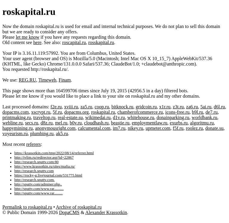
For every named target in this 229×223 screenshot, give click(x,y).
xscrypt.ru (40, 112)
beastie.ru (120, 122)
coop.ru (102, 106)
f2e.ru (56, 106)
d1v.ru (119, 117)
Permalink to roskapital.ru (27, 207)
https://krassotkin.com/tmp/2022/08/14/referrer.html (54, 153)
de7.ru (211, 112)
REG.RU (27, 79)
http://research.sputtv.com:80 (36, 162)
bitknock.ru (122, 106)
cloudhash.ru (96, 122)
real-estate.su (70, 117)
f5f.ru (178, 128)
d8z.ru (46, 122)
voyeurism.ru (15, 133)
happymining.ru (17, 128)
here (37, 42)
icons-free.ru (177, 112)
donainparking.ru (173, 117)
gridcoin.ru (146, 106)
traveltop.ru (44, 117)
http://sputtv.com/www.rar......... (38, 193)
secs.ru (31, 122)
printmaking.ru (16, 117)
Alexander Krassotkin (106, 212)
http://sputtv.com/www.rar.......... (39, 189)
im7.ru (119, 128)
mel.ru (61, 122)
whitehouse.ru (140, 117)
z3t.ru (178, 106)
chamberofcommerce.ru (140, 112)
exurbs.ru (179, 122)
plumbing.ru (42, 133)
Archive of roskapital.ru (78, 207)
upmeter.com (158, 128)
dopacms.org (76, 112)
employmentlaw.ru (149, 122)
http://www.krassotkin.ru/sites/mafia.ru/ (44, 166)
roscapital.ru (74, 42)
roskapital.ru (103, 112)
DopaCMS (69, 212)
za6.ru (192, 106)
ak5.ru (62, 133)
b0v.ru (76, 122)
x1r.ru (165, 106)
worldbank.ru (204, 117)
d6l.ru (219, 106)
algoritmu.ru (202, 122)
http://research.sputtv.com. (34, 180)
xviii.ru (71, 106)
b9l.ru (197, 112)
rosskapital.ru (101, 42)
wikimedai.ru (98, 117)
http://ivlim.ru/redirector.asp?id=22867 (44, 157)
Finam (65, 79)
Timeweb (47, 79)
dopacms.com (15, 112)
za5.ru (86, 106)
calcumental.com (94, 128)
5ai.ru (205, 106)
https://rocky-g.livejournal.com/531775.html (48, 175)
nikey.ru (135, 128)
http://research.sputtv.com (34, 171)
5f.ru (57, 112)
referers (33, 144)
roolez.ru (194, 128)
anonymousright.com (55, 128)
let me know (27, 37)
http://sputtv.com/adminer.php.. (38, 184)
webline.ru (12, 122)
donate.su (214, 128)
